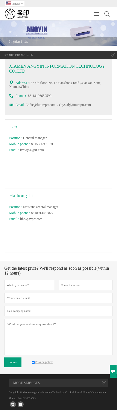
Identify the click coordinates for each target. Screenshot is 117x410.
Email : (21, 105)
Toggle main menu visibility (96, 11)
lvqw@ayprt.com (32, 150)
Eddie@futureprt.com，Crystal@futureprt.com (58, 105)
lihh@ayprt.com (31, 219)
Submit (13, 362)
